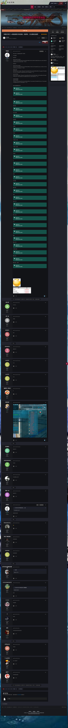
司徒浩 (8, 37)
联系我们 (38, 711)
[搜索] (58, 7)
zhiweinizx (7, 346)
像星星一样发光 (7, 388)
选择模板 (34, 711)
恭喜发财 (7, 402)
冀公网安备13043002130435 (40, 712)
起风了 (7, 672)
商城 (43, 6)
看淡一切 (7, 490)
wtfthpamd (7, 644)
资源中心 (46, 6)
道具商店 (39, 6)
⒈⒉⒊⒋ (7, 600)
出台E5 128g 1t (55, 37)
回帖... (9, 698)
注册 (61, 3)
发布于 (16, 51)
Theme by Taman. (38, 713)
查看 (32, 6)
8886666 (63, 40)
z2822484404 (7, 460)
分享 (39, 37)
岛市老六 (7, 330)
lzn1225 (7, 360)
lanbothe (7, 550)
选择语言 (30, 711)
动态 (35, 6)
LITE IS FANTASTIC (7, 582)
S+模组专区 (14, 38)
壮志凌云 (7, 446)
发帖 (39, 42)
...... (7, 474)
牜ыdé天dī (7, 658)
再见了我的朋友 (7, 536)
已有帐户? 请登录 (54, 3)
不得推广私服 (25, 30)
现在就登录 (19, 694)
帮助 (50, 6)
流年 (7, 627)
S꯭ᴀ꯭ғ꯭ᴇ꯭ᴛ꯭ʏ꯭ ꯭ (7, 522)
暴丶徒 (7, 316)
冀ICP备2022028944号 (33, 712)
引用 (16, 308)
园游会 (63, 37)
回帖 (45, 42)
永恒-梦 (7, 302)
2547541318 (55, 40)
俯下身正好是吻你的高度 (7, 567)
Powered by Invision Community (32, 713)
